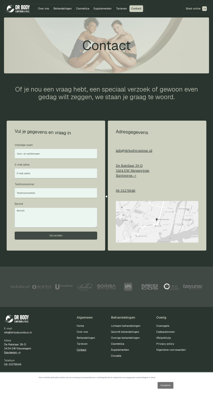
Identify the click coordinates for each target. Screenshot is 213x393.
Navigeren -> (12, 352)
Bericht (19, 204)
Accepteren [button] (165, 385)
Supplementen (120, 350)
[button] (43, 8)
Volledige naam (24, 145)
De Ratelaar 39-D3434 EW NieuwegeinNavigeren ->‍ (132, 172)
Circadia (116, 356)
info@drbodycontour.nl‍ (134, 152)
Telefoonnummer (24, 184)
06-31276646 (125, 192)
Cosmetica (117, 344)
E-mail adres (22, 164)
